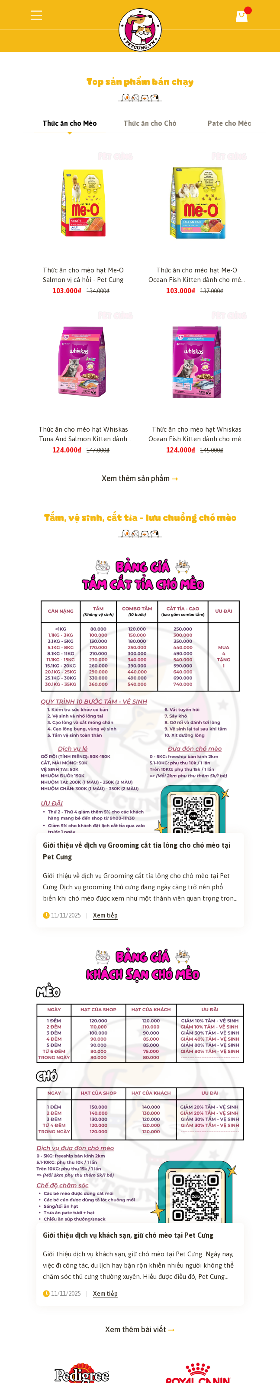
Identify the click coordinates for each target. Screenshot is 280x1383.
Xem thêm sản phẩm (140, 580)
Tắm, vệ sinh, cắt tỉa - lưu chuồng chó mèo (140, 619)
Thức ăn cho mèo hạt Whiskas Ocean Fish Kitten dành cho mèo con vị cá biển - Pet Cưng (196, 537)
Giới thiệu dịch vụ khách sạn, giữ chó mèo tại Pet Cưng (129, 1337)
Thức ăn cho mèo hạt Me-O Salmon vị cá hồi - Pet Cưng (83, 376)
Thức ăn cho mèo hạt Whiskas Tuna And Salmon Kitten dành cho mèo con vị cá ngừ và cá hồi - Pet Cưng (83, 537)
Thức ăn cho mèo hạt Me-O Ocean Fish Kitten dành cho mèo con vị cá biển (196, 377)
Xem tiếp (105, 1017)
